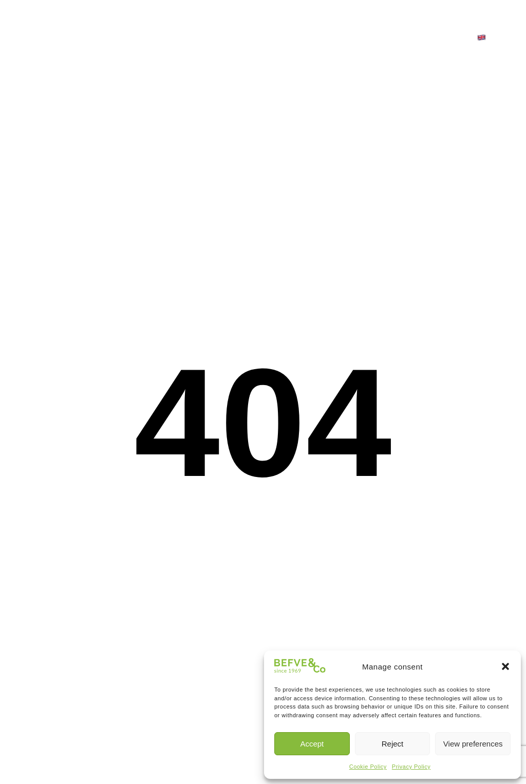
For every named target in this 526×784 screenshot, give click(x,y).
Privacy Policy (411, 766)
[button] (505, 666)
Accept (312, 743)
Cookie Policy (368, 766)
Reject (393, 743)
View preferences (473, 743)
